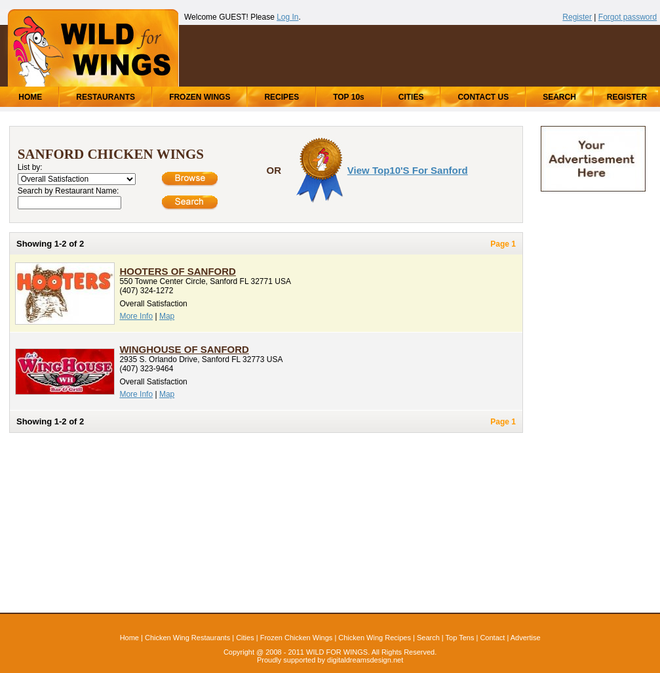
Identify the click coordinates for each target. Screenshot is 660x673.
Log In (287, 17)
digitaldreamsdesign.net (365, 660)
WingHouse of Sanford (184, 349)
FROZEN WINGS (199, 97)
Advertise (526, 638)
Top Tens (460, 638)
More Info (136, 316)
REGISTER (627, 97)
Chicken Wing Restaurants (187, 638)
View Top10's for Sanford (407, 170)
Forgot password (627, 17)
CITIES (411, 97)
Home (129, 638)
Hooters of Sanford (177, 271)
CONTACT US (483, 97)
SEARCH (559, 97)
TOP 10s (348, 97)
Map (166, 316)
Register (577, 17)
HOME (30, 97)
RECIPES (281, 97)
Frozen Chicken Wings (296, 638)
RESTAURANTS (105, 97)
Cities (245, 638)
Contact (492, 638)
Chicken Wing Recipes (374, 638)
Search (428, 638)
